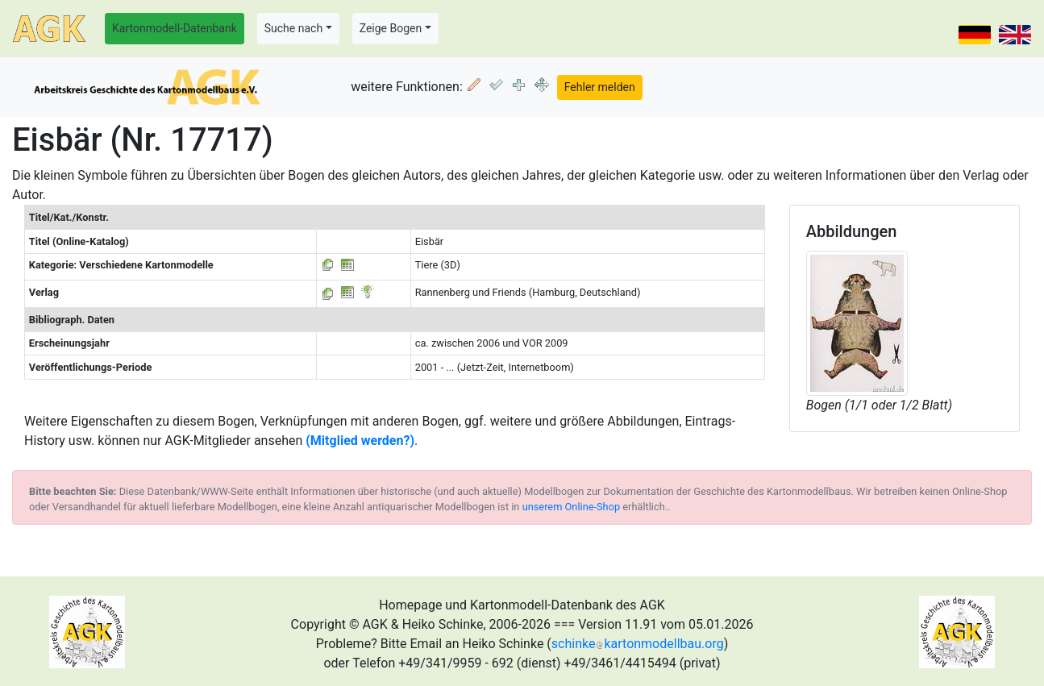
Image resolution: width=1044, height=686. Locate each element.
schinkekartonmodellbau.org (637, 643)
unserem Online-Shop (571, 507)
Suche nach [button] (293, 28)
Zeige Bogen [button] (391, 28)
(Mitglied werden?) (360, 440)
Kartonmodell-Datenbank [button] (174, 28)
